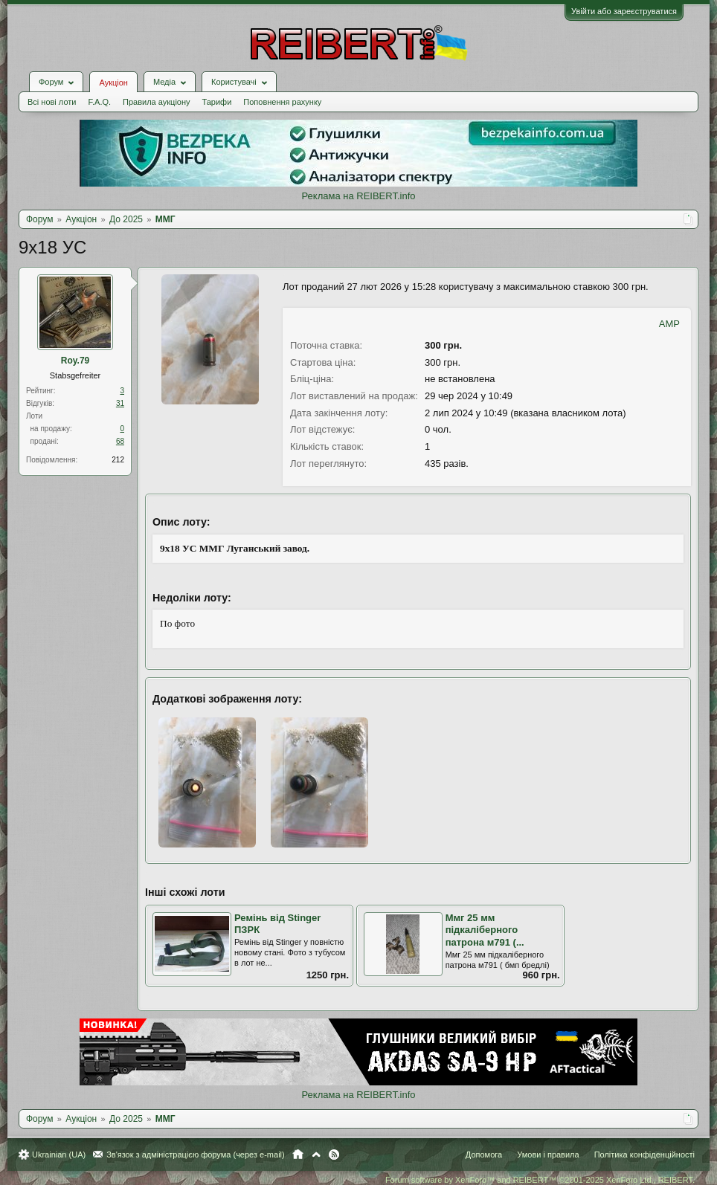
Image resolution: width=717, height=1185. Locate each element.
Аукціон (113, 82)
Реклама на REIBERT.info (358, 195)
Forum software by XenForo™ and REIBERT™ (540, 1179)
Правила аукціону (156, 101)
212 (118, 460)
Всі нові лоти (52, 101)
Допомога (484, 1154)
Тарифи (217, 101)
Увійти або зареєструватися (624, 11)
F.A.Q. (99, 101)
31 (120, 403)
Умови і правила (548, 1154)
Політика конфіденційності (644, 1154)
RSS (334, 1154)
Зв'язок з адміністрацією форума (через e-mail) (195, 1154)
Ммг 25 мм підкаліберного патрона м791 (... (485, 930)
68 (120, 441)
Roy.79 (75, 360)
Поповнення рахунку (282, 101)
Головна (297, 1154)
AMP (669, 323)
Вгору (316, 1154)
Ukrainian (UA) (59, 1154)
